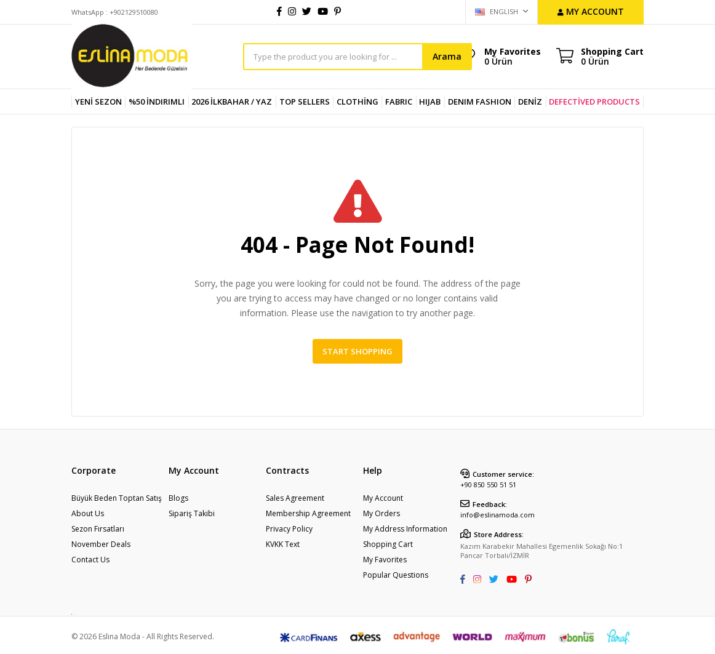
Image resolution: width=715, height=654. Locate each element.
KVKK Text (283, 544)
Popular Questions (395, 575)
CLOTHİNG (357, 101)
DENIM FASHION (479, 101)
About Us (87, 513)
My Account (383, 498)
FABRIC (398, 101)
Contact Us (90, 559)
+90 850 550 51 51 (488, 484)
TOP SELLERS (304, 101)
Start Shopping (357, 351)
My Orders (381, 513)
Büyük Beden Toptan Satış (116, 498)
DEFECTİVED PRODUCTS (594, 101)
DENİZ (530, 101)
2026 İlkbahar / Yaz (231, 101)
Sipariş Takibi (192, 513)
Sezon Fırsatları (97, 529)
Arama (447, 56)
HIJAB (430, 101)
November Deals (100, 544)
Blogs (178, 498)
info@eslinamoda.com (497, 514)
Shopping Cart (388, 544)
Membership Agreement (308, 513)
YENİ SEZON (98, 101)
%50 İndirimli (157, 101)
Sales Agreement (295, 498)
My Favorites (512, 56)
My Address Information (405, 529)
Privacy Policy (289, 529)
